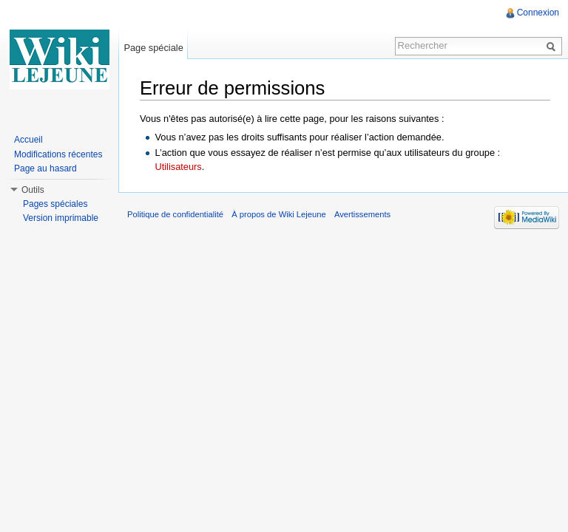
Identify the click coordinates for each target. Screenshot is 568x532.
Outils (32, 190)
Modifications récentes (58, 154)
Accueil (28, 139)
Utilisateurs (178, 166)
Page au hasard (45, 168)
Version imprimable (60, 218)
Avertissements (362, 214)
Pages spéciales (55, 204)
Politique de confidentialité (175, 214)
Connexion (538, 12)
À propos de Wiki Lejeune (278, 214)
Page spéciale (153, 47)
